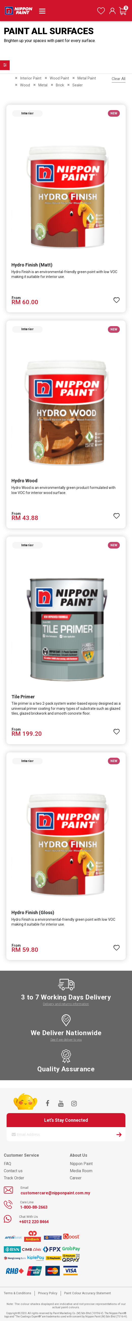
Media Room (81, 1170)
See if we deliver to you (66, 1040)
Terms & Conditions (17, 1293)
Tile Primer (23, 696)
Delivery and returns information (66, 1004)
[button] (116, 298)
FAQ (7, 1163)
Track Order (14, 1178)
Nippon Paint (81, 1163)
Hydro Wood (24, 480)
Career (75, 1178)
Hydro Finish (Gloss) (32, 912)
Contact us (13, 1170)
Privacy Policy (47, 1293)
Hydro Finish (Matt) (32, 265)
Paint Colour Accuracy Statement (87, 1293)
